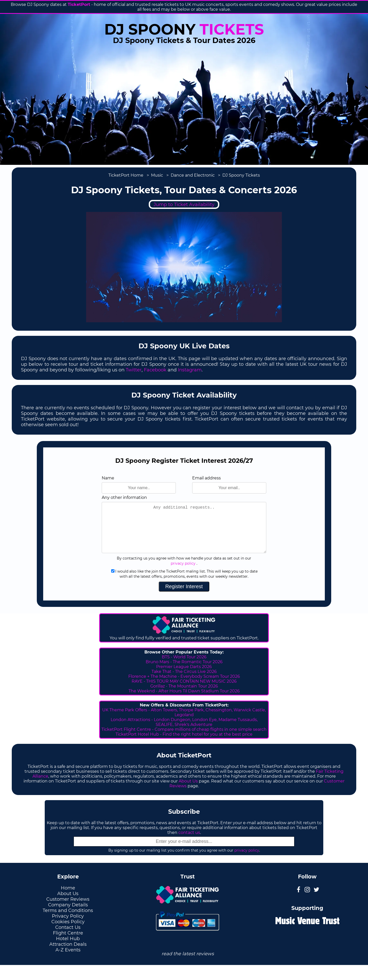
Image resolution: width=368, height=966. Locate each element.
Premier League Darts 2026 (184, 666)
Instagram (190, 370)
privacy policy (183, 563)
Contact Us (67, 927)
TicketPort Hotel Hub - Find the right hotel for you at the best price (184, 734)
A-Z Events (67, 950)
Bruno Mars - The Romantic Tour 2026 (184, 661)
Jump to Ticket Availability (184, 204)
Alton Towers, (164, 709)
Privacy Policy (68, 916)
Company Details (68, 905)
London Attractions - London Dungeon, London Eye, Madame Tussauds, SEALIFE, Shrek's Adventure (184, 722)
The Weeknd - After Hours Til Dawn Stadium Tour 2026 (184, 691)
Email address (206, 478)
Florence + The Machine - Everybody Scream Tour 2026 (184, 676)
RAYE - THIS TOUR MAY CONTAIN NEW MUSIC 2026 (184, 681)
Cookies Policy (68, 922)
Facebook (155, 370)
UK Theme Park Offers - (126, 709)
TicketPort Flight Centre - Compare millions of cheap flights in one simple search (184, 729)
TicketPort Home (125, 175)
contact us (189, 832)
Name (108, 478)
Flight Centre (68, 933)
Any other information (124, 497)
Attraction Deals (68, 944)
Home (68, 888)
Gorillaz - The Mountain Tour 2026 (184, 686)
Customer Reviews (67, 899)
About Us (188, 781)
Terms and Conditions (68, 910)
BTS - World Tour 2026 (184, 656)
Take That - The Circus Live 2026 (184, 671)
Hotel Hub (68, 938)
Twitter (134, 370)
